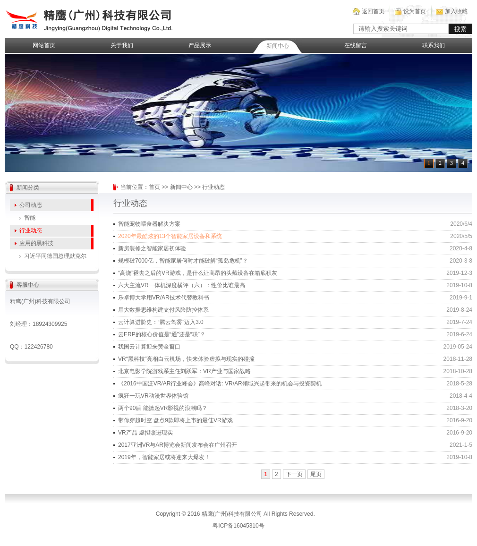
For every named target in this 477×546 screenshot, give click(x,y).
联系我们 (433, 45)
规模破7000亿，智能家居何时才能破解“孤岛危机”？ (183, 260)
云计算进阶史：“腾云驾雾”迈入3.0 (161, 322)
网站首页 (44, 45)
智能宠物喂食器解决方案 (149, 224)
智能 (29, 217)
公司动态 (30, 205)
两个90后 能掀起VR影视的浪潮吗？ (162, 408)
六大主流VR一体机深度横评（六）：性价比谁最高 (181, 285)
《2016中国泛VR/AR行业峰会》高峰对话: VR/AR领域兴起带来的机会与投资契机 (220, 383)
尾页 (316, 474)
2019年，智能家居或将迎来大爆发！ (164, 457)
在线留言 (355, 45)
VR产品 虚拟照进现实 (145, 432)
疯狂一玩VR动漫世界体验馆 (153, 395)
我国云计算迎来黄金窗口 (149, 346)
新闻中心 (277, 46)
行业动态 (30, 230)
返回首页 (373, 11)
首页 (154, 187)
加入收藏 (456, 11)
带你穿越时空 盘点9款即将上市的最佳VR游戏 (175, 420)
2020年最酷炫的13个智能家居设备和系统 (170, 236)
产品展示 (199, 45)
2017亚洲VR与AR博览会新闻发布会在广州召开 (177, 445)
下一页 (294, 474)
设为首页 (414, 11)
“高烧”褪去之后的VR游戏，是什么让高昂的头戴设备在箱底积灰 (197, 273)
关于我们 (122, 45)
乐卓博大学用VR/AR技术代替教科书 (163, 297)
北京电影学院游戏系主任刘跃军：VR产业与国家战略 (184, 371)
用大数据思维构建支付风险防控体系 (163, 310)
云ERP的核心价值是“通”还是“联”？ (161, 334)
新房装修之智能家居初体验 (152, 248)
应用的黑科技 (36, 243)
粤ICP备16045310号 (238, 525)
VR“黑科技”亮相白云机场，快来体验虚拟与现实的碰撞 (186, 359)
